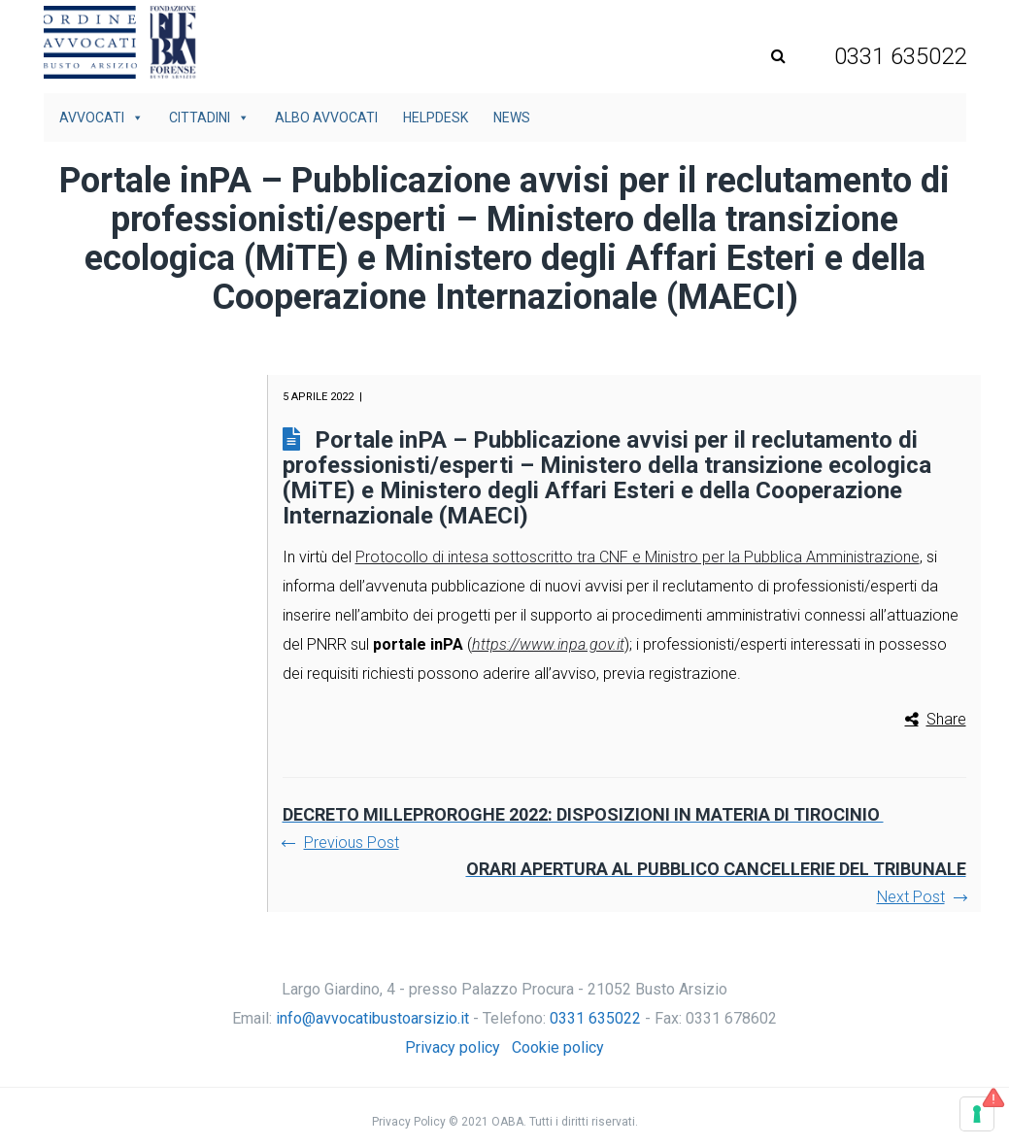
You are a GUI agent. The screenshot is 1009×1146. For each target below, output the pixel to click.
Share (946, 719)
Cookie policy (558, 1047)
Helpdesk (435, 117)
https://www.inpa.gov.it (548, 644)
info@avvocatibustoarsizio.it (372, 1018)
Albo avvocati (326, 117)
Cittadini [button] (209, 117)
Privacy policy (452, 1047)
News (511, 117)
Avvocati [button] (101, 117)
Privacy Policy (409, 1122)
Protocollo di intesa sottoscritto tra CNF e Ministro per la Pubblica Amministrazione (637, 557)
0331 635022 (595, 1018)
